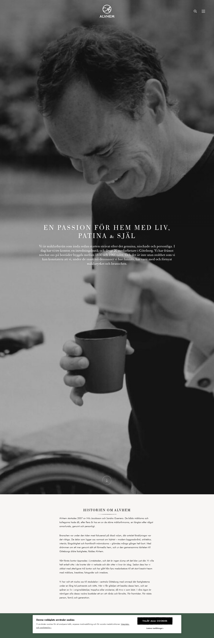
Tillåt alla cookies (155, 620)
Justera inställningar (154, 628)
